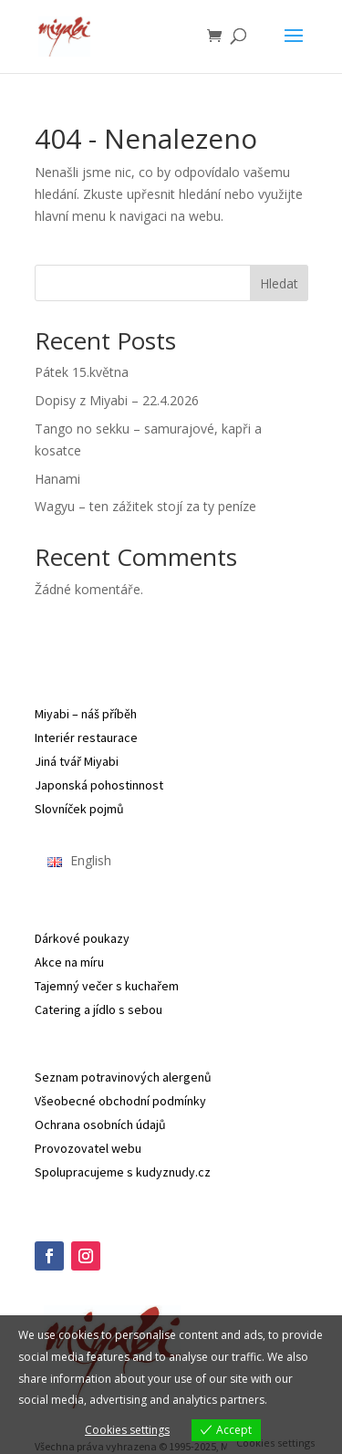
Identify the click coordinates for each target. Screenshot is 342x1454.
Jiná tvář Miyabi (77, 761)
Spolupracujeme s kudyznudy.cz (123, 1172)
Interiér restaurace (86, 737)
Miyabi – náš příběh (86, 714)
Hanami (57, 478)
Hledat (279, 283)
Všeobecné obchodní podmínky (120, 1101)
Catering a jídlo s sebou (98, 1009)
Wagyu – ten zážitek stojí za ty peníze (145, 506)
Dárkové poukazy (82, 938)
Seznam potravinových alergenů (123, 1077)
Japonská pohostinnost (99, 785)
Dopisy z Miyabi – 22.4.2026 (117, 400)
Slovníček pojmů (79, 808)
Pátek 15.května (82, 372)
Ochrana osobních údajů (100, 1124)
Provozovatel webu (88, 1148)
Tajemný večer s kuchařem (107, 986)
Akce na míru (69, 962)
